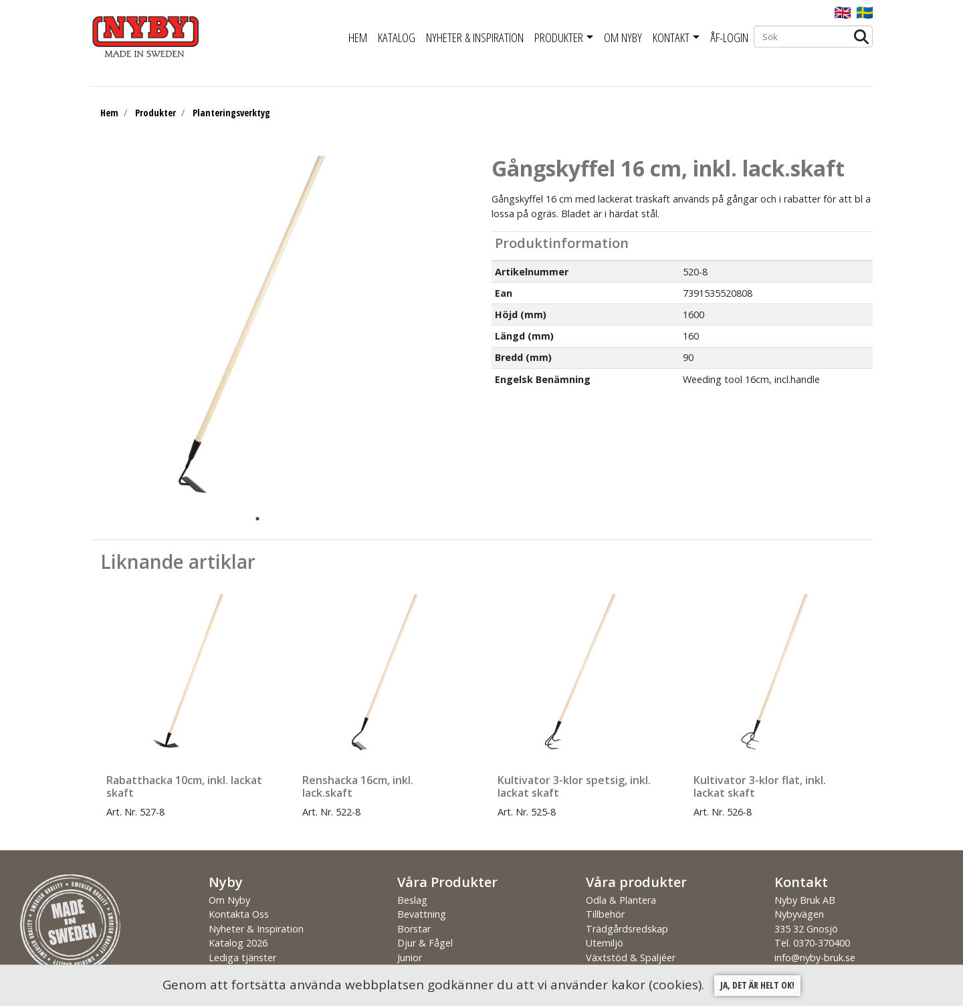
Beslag (412, 900)
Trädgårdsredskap (627, 928)
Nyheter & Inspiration (475, 37)
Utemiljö (604, 942)
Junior (409, 957)
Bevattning (421, 914)
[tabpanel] (247, 332)
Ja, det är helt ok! (757, 985)
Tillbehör (605, 914)
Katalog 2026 (238, 942)
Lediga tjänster (242, 957)
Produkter (558, 37)
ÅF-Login (729, 37)
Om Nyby (623, 37)
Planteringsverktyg (231, 112)
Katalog (396, 37)
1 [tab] (257, 518)
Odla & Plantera (621, 900)
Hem (357, 37)
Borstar (414, 928)
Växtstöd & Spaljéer (630, 957)
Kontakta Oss (239, 914)
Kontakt (671, 37)
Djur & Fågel (425, 942)
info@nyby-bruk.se (814, 957)
